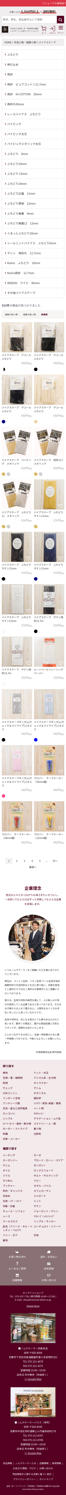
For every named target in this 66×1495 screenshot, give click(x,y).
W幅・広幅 (9, 1206)
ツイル (6, 1175)
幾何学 (37, 1098)
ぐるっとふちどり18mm (22, 233)
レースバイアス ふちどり (24, 114)
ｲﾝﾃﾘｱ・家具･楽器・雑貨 (47, 1103)
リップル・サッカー (45, 1221)
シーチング (9, 1155)
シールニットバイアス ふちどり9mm (31, 243)
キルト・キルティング (46, 1175)
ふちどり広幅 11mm (21, 193)
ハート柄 (39, 1108)
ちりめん (8, 1180)
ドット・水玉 (41, 1072)
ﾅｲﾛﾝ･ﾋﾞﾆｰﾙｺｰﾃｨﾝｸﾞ (44, 1216)
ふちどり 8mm (17, 154)
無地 (5, 1072)
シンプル (8, 1118)
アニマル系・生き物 (45, 1077)
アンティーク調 (11, 1103)
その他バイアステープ (21, 293)
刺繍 (5, 1133)
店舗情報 (44, 1463)
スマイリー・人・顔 (45, 1123)
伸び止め (12, 64)
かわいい (39, 1113)
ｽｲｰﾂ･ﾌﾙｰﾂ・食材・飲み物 (17, 1123)
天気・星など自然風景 (15, 1108)
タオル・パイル (42, 1185)
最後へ (33, 867)
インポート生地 (11, 1098)
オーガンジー (10, 1160)
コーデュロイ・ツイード (47, 1226)
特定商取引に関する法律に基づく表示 (31, 1474)
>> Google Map (33, 1379)
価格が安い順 (11, 314)
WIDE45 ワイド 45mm (23, 283)
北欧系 (37, 1133)
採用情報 (56, 1463)
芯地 (36, 1235)
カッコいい (9, 1113)
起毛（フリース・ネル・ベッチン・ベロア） (17, 1228)
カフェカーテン (42, 1190)
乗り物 (37, 1128)
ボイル (6, 1170)
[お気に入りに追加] (29, 349)
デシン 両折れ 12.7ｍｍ (24, 253)
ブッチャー (9, 1185)
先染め (6, 1196)
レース (6, 1216)
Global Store (32, 1306)
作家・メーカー (11, 1139)
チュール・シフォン (14, 1211)
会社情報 (7, 1463)
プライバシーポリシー (24, 1479)
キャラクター (41, 1083)
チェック (8, 1088)
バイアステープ (47, 42)
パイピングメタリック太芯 (24, 144)
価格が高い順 (29, 314)
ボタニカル (40, 1093)
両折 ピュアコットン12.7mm (26, 84)
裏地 (5, 1240)
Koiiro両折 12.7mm (20, 273)
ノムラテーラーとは (25, 1463)
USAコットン (10, 1093)
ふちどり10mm (17, 164)
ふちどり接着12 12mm (22, 223)
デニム (37, 1088)
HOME (7, 42)
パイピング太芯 (17, 134)
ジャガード (40, 1196)
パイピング (14, 124)
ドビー (37, 1180)
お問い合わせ (46, 1468)
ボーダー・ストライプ (15, 1128)
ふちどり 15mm (17, 173)
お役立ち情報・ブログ (24, 1468)
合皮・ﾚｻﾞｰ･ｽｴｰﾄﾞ (13, 1201)
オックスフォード (44, 1170)
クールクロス (10, 1221)
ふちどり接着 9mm (20, 213)
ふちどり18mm (17, 183)
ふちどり (12, 54)
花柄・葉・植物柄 (13, 1077)
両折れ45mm (15, 104)
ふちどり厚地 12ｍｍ (21, 203)
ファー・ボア (10, 1235)
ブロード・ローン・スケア (48, 1160)
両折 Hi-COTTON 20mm (24, 94)
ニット (37, 1201)
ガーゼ (37, 1155)
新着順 (44, 314)
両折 (10, 74)
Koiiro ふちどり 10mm (23, 263)
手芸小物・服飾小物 (25, 42)
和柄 (5, 1083)
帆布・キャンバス (13, 1190)
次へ (55, 861)
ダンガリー (40, 1165)
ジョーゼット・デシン (46, 1211)
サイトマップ (46, 1479)
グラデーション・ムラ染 (47, 1118)
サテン (37, 1206)
